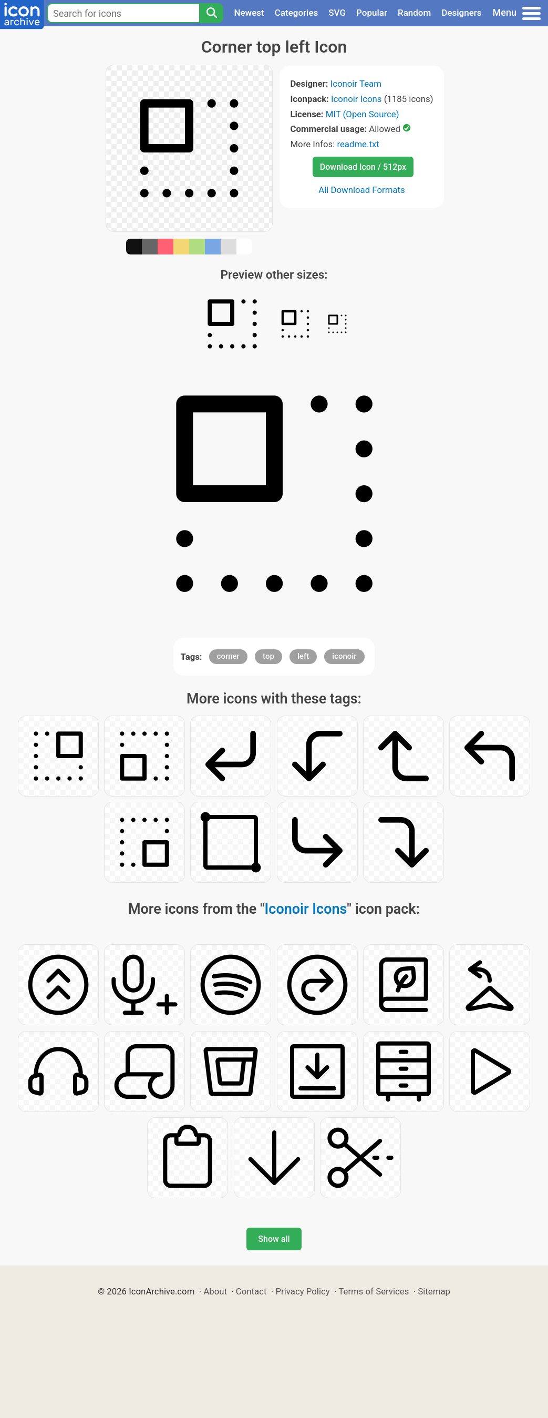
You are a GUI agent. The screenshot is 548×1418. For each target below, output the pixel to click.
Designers (461, 12)
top (268, 656)
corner (228, 656)
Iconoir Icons (356, 99)
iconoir (344, 656)
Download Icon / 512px (363, 167)
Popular (371, 12)
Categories (296, 12)
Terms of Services (373, 1291)
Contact (251, 1291)
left (303, 656)
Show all (273, 1239)
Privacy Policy (302, 1291)
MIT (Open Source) (362, 114)
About (215, 1291)
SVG (337, 12)
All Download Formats (361, 190)
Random (414, 12)
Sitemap (434, 1291)
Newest (249, 12)
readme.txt (358, 144)
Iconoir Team (355, 83)
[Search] (211, 13)
